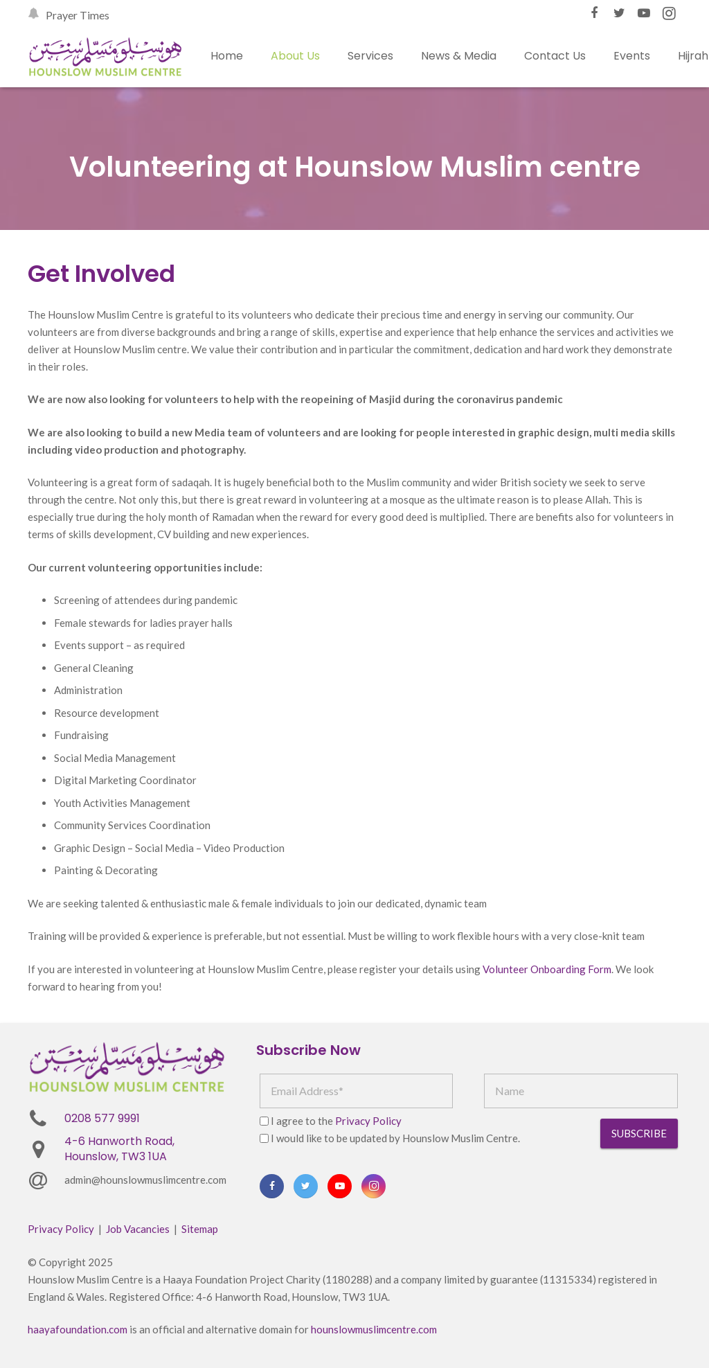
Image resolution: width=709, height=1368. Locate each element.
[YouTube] (643, 13)
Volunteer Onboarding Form (547, 969)
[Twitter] (619, 13)
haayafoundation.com (77, 1329)
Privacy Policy (368, 1120)
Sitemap (199, 1229)
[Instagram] (668, 13)
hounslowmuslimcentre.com (374, 1329)
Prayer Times (77, 14)
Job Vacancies (138, 1229)
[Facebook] (594, 13)
